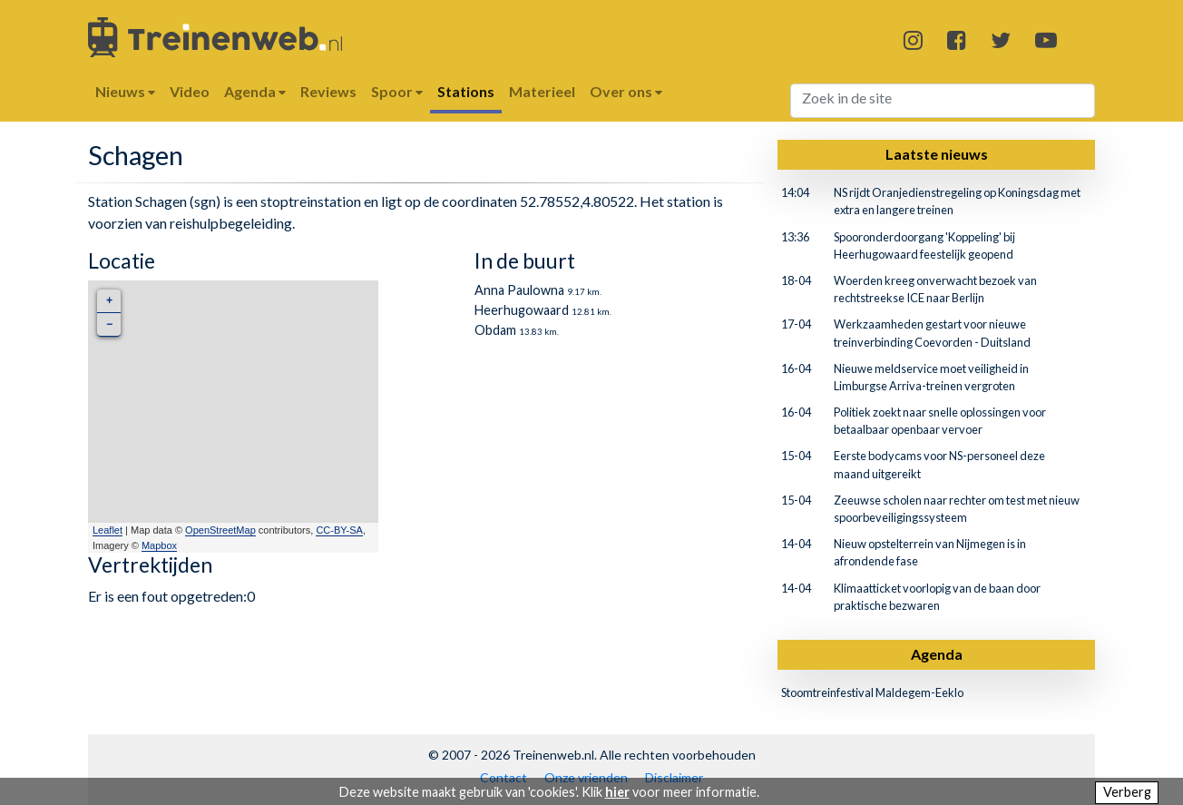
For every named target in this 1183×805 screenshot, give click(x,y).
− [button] (109, 324)
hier (617, 792)
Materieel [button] (542, 91)
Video (190, 91)
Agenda (937, 654)
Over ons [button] (626, 91)
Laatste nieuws (936, 153)
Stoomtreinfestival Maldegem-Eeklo (872, 692)
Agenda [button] (255, 91)
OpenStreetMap (220, 530)
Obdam (495, 330)
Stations (465, 91)
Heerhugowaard (521, 310)
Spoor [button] (397, 91)
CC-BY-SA (339, 530)
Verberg (1127, 792)
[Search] (943, 100)
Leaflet (107, 530)
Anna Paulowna (519, 290)
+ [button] (109, 301)
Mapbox (159, 545)
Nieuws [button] (125, 91)
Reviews (328, 91)
